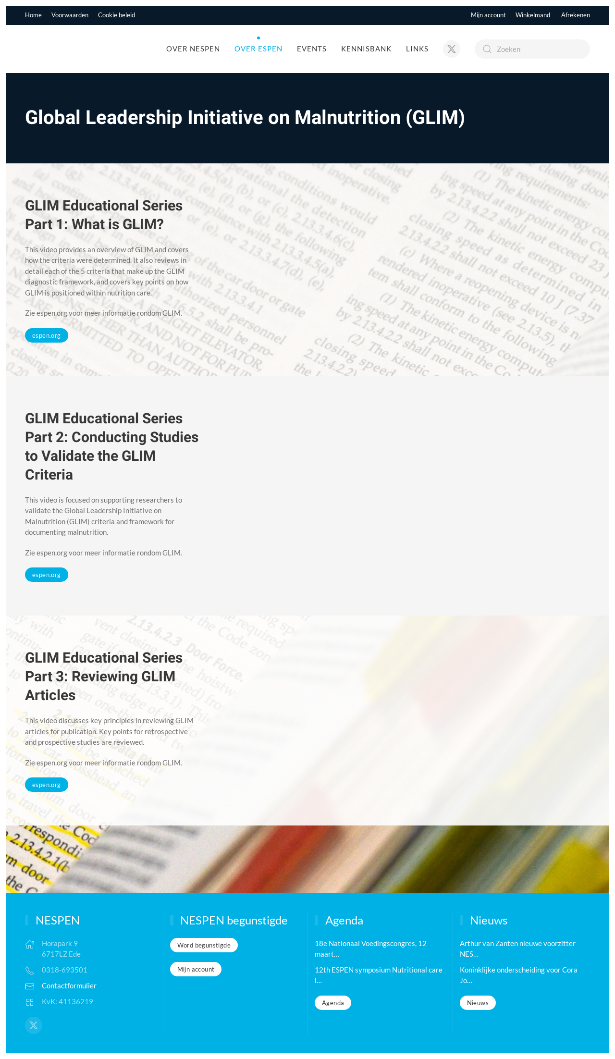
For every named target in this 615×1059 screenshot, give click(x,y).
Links (417, 48)
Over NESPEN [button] (193, 48)
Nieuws (478, 1003)
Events (312, 48)
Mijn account (488, 15)
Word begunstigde (204, 945)
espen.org (46, 335)
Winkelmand (533, 15)
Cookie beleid (116, 15)
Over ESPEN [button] (258, 48)
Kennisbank (366, 48)
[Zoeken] (532, 49)
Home (33, 15)
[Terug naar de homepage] (77, 49)
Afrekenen (575, 15)
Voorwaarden (69, 15)
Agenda (333, 1003)
